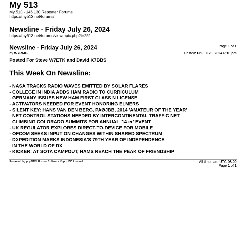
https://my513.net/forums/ (31, 16)
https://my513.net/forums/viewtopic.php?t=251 (50, 36)
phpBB (30, 161)
